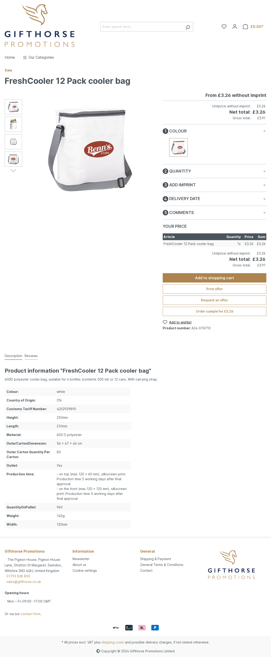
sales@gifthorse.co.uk (24, 582)
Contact (146, 570)
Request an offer (214, 300)
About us (79, 565)
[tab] (13, 356)
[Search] (187, 26)
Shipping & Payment (155, 559)
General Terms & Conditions (161, 565)
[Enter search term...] (141, 26)
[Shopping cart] (253, 26)
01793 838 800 (18, 576)
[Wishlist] (224, 26)
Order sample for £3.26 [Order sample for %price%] (214, 311)
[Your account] (234, 26)
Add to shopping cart (214, 278)
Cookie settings (85, 570)
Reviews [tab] (31, 356)
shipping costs (113, 642)
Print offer (214, 289)
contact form (30, 614)
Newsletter (81, 559)
